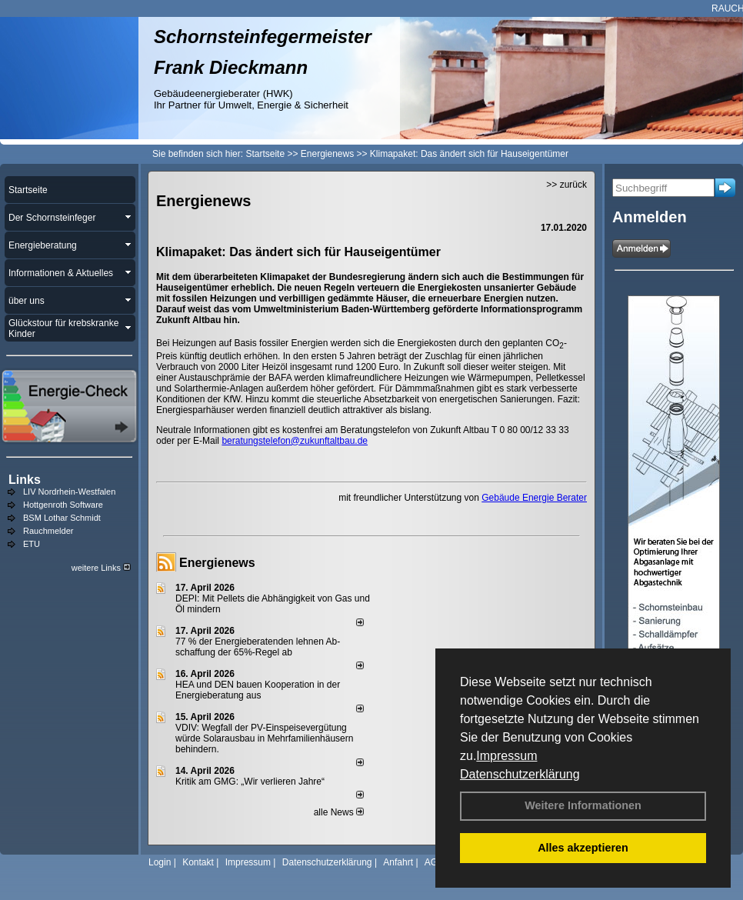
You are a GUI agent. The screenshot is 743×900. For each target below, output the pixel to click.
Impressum (506, 755)
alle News (339, 812)
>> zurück (566, 184)
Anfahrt (398, 862)
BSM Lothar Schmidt (62, 517)
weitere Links (101, 567)
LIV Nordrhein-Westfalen (69, 491)
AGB (434, 862)
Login (159, 862)
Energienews (217, 562)
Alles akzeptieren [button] (583, 848)
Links (24, 479)
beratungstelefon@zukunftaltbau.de (295, 440)
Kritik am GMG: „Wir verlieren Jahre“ (250, 781)
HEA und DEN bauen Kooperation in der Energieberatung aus (257, 690)
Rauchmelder (48, 530)
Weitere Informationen (583, 805)
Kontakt (198, 862)
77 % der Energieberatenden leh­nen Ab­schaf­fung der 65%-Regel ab (257, 647)
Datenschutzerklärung (520, 774)
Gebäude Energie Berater (534, 497)
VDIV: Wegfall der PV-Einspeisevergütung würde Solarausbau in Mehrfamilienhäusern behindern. (264, 738)
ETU (31, 543)
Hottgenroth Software (63, 504)
